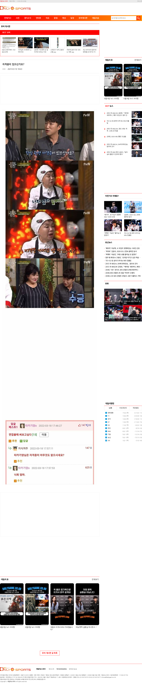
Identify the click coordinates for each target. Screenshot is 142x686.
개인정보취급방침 (61, 669)
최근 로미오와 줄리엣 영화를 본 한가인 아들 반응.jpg (90, 51)
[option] (123, 400)
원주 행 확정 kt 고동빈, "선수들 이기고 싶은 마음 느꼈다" (123, 440)
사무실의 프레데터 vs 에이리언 (24, 51)
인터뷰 (38, 18)
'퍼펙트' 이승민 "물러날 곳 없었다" (112, 417)
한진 (108, 611)
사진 (17, 18)
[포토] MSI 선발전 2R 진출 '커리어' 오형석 (120, 455)
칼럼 (56, 18)
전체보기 (95, 579)
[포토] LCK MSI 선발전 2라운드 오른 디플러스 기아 (123, 459)
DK (107, 608)
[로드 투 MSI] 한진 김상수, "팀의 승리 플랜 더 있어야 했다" (117, 336)
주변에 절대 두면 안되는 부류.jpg (73, 51)
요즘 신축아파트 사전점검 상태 (8, 51)
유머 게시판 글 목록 (49, 653)
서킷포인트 (123, 590)
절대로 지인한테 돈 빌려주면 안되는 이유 (41, 51)
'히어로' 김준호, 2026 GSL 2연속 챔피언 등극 (121, 434)
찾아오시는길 (73, 669)
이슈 (47, 18)
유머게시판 (83, 18)
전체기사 (7, 18)
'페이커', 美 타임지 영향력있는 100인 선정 (112, 398)
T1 (107, 598)
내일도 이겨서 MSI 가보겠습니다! (61, 628)
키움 (108, 617)
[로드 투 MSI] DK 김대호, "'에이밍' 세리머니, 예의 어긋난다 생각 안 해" (118, 297)
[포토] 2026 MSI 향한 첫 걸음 (116, 319)
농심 (108, 620)
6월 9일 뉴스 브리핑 (7, 627)
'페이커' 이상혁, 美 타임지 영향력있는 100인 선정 (122, 431)
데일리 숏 (5, 579)
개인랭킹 (136, 590)
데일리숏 (95, 18)
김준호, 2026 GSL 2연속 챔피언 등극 (132, 398)
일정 (72, 18)
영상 (64, 18)
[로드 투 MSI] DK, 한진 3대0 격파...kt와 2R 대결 (117, 312)
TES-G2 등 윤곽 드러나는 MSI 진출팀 (118, 305)
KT (107, 605)
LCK (110, 590)
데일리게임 (12, 1)
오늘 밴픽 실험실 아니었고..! (86, 627)
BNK (108, 614)
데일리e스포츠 (4, 1)
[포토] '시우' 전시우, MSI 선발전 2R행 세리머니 (121, 452)
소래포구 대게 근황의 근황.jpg (57, 51)
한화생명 (109, 595)
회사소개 (139, 1)
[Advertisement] (30, 514)
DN (107, 623)
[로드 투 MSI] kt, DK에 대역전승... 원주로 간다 (118, 328)
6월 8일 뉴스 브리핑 (32, 627)
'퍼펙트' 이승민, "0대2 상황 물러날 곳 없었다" (121, 437)
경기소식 (27, 18)
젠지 (108, 601)
